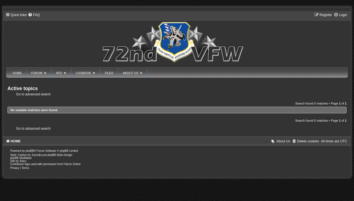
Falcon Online (72, 164)
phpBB (30, 150)
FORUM (39, 73)
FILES (109, 73)
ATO (61, 73)
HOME (17, 73)
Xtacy (22, 161)
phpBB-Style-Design (60, 154)
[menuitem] (34, 15)
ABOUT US (133, 73)
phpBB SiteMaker (21, 158)
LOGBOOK (85, 73)
